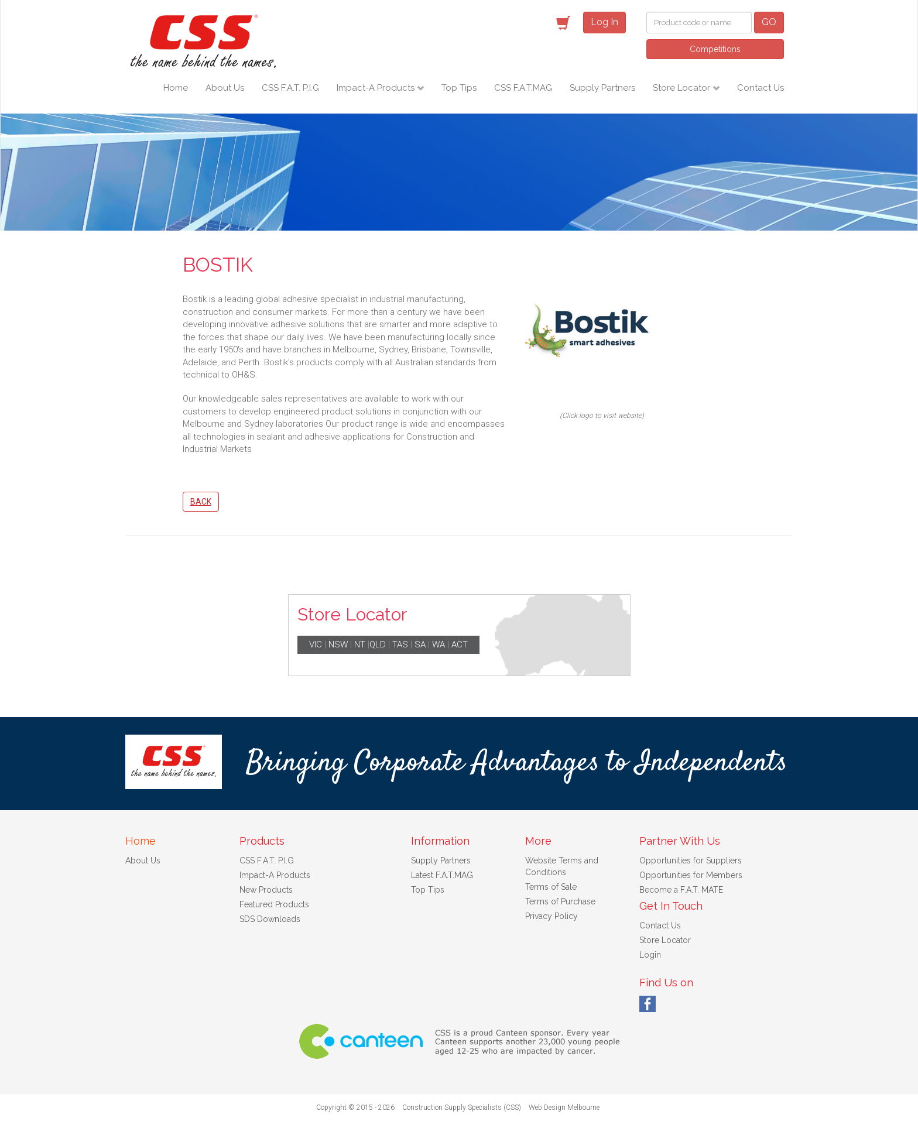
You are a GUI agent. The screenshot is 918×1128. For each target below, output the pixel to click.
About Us (224, 88)
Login (650, 954)
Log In (604, 22)
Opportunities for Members (690, 875)
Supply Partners (602, 88)
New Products (266, 889)
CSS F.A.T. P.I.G (290, 88)
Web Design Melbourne (564, 1107)
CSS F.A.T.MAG (523, 88)
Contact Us (760, 88)
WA (438, 644)
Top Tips (459, 88)
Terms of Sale (551, 887)
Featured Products (274, 904)
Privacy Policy (551, 916)
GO (769, 22)
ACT (459, 644)
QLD (377, 644)
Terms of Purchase (560, 901)
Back (200, 501)
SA (420, 644)
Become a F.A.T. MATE (681, 889)
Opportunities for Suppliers (690, 860)
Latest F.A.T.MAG (442, 875)
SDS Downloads (269, 919)
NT (359, 644)
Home (175, 88)
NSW (338, 644)
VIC (315, 644)
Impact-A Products (377, 88)
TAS (400, 644)
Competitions (715, 49)
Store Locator (683, 88)
